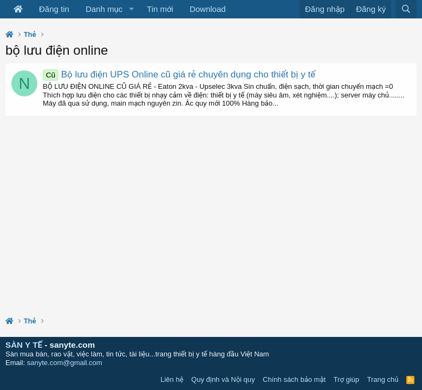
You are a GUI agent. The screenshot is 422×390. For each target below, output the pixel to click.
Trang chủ (383, 379)
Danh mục (104, 9)
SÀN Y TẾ (23, 344)
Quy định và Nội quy (223, 379)
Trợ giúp (346, 379)
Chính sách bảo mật (294, 379)
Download (208, 9)
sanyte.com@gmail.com (64, 363)
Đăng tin (54, 9)
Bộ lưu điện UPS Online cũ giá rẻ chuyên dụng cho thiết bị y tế (179, 74)
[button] (131, 9)
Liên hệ (171, 379)
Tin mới (160, 9)
